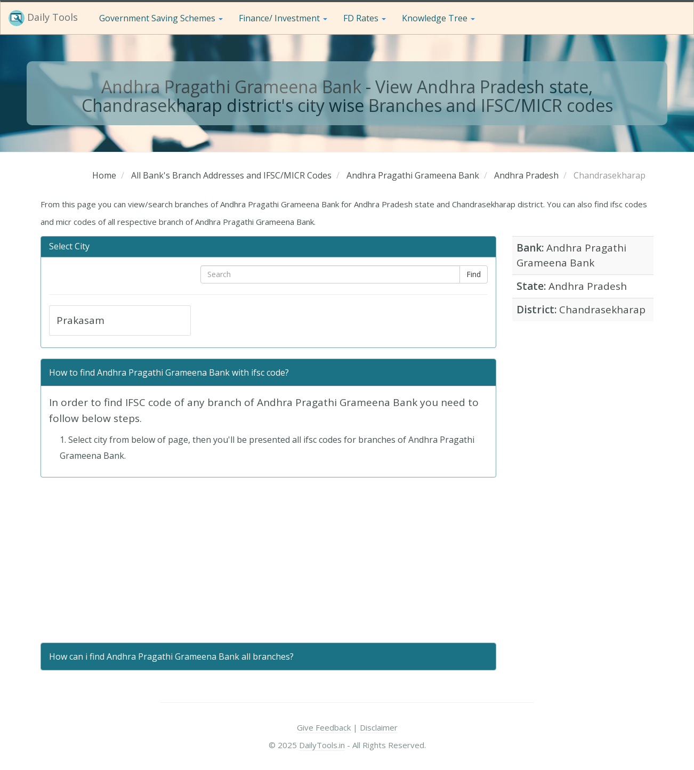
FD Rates (364, 18)
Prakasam (80, 320)
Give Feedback (324, 727)
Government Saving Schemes (161, 18)
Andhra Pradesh (587, 286)
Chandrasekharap (602, 310)
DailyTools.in (322, 745)
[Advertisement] (268, 560)
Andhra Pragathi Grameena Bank (231, 86)
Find (473, 274)
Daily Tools (43, 18)
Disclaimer (379, 727)
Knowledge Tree (438, 18)
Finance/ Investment (283, 18)
